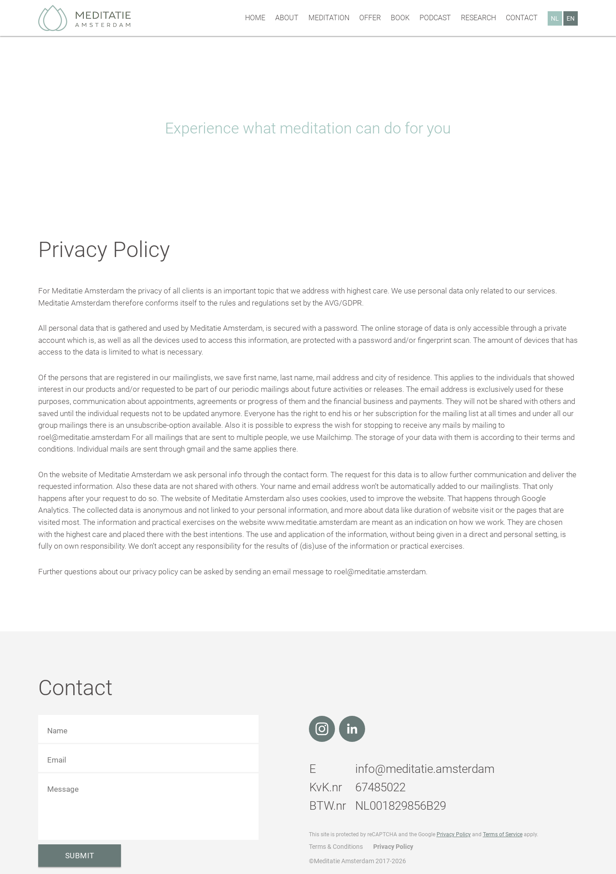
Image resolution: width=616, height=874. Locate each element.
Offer (370, 17)
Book (400, 17)
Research (478, 17)
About (287, 17)
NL (555, 18)
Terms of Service (502, 834)
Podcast (435, 17)
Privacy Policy (454, 834)
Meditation (328, 17)
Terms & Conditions (336, 846)
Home (255, 17)
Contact (522, 17)
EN (571, 18)
